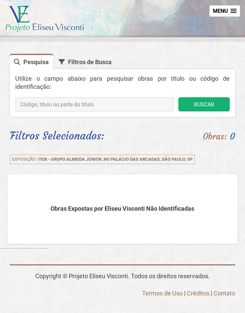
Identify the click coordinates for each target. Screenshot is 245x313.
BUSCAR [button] (204, 104)
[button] (224, 11)
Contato (224, 293)
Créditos (198, 293)
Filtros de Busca (90, 62)
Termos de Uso (162, 293)
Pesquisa (36, 62)
